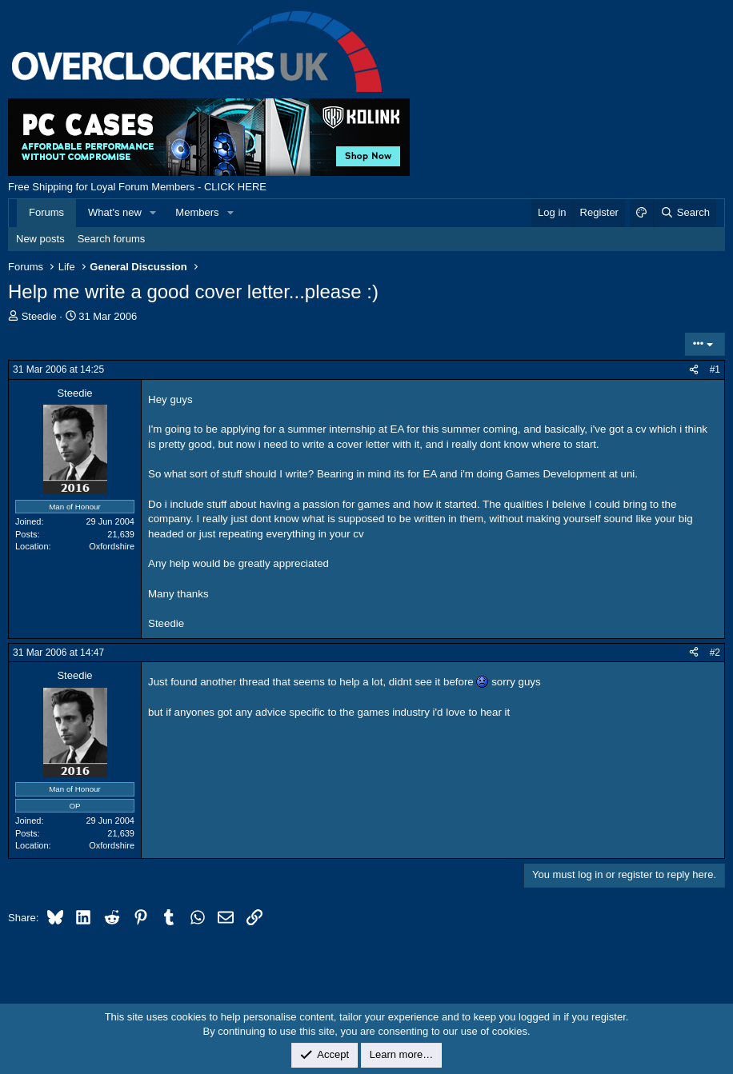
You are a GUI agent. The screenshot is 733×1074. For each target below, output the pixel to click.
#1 (715, 369)
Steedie (39, 316)
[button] (153, 212)
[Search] (684, 212)
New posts (40, 239)
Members (196, 212)
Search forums (112, 239)
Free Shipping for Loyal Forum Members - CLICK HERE (137, 187)
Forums (46, 212)
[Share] (693, 370)
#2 (715, 652)
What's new (115, 212)
